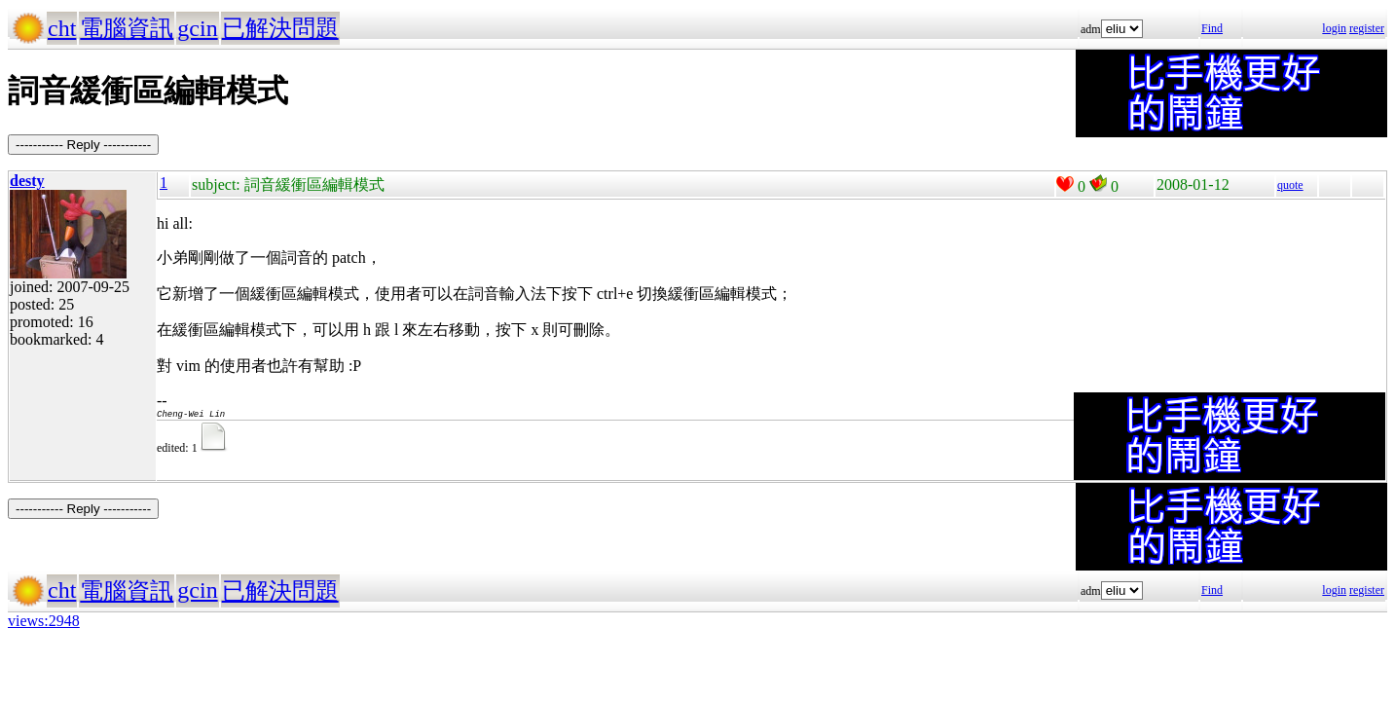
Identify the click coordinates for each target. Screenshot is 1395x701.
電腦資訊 (126, 28)
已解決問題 (280, 28)
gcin (197, 28)
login (1334, 28)
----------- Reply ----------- (83, 144)
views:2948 (44, 620)
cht (62, 28)
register (1366, 28)
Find (1212, 28)
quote (1290, 185)
